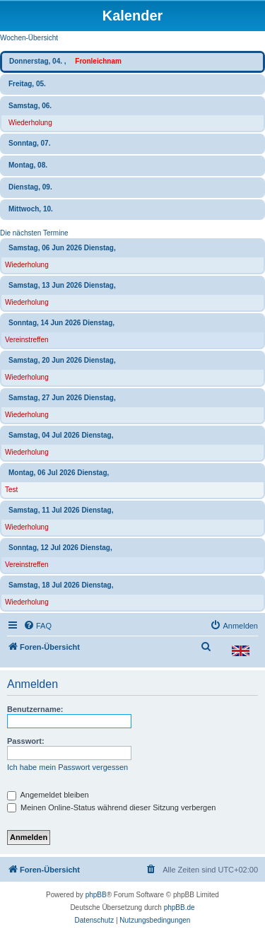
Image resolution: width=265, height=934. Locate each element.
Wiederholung (30, 123)
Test (11, 490)
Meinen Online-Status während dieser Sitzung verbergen (111, 807)
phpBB (96, 895)
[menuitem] (37, 625)
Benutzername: (35, 709)
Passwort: (26, 741)
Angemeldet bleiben (48, 794)
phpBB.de (179, 907)
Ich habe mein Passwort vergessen (67, 767)
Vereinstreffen (27, 340)
